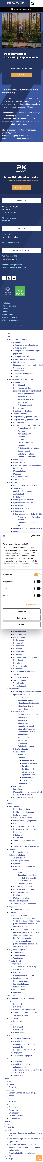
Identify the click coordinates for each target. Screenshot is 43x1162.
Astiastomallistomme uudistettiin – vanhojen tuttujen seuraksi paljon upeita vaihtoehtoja (24, 1147)
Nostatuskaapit (19, 637)
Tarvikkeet (8, 803)
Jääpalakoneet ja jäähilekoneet (25, 419)
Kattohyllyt (17, 1004)
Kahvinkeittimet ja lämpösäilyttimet (27, 425)
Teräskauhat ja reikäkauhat (24, 841)
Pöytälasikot (27, 766)
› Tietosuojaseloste (9, 317)
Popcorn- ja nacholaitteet (23, 798)
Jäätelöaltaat (18, 494)
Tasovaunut (18, 1076)
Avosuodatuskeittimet (26, 428)
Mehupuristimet (19, 471)
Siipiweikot (13, 1107)
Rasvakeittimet (19, 663)
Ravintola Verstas (16, 1116)
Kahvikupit (26, 881)
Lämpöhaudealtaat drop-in (28, 703)
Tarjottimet (13, 907)
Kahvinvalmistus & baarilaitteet (21, 379)
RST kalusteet (9, 995)
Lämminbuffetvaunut (26, 729)
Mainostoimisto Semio (21, 326)
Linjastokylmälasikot (30, 763)
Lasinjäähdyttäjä (20, 460)
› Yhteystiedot (7, 314)
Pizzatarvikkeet (15, 961)
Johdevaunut (18, 1073)
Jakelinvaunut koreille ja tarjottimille (27, 1070)
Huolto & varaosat (21, 250)
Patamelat (17, 832)
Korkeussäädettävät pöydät (24, 1050)
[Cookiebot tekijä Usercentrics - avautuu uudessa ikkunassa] (30, 536)
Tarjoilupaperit (19, 958)
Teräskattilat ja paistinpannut (24, 904)
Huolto (7, 1121)
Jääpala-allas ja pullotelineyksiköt (26, 417)
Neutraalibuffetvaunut (26, 737)
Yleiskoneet (17, 377)
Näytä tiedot (31, 604)
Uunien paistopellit (20, 852)
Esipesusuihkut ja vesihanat (24, 359)
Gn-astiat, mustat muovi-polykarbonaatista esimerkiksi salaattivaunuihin (25, 944)
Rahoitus (7, 1099)
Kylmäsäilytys (14, 483)
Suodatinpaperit (24, 451)
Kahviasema (23, 431)
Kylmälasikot (23, 758)
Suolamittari (18, 838)
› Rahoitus (6, 303)
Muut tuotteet (9, 1090)
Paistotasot (17, 649)
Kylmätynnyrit (18, 511)
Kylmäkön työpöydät (21, 508)
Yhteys (21, 228)
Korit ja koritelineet (20, 892)
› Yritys (5, 312)
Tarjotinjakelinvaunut (26, 746)
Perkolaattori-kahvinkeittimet (29, 448)
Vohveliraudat (18, 683)
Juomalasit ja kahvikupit (27, 875)
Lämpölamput (18, 786)
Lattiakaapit (18, 1027)
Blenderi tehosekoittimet (22, 411)
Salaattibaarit (23, 740)
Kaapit (11, 1024)
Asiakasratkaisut (11, 1101)
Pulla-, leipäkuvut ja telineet (24, 889)
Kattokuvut (17, 1021)
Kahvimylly (22, 437)
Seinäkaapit (18, 1030)
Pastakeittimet (19, 652)
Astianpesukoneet (20, 342)
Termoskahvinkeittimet (27, 457)
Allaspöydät (18, 1041)
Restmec (12, 1087)
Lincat (11, 1084)
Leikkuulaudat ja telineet (22, 818)
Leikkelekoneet (19, 362)
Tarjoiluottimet (19, 955)
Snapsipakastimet (20, 477)
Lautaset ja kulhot (25, 884)
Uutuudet (12, 801)
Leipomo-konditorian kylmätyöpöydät (28, 528)
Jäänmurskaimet (20, 414)
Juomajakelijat (19, 858)
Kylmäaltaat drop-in (25, 700)
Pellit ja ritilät (14, 849)
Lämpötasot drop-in (25, 706)
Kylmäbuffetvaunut (25, 717)
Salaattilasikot (28, 778)
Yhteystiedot (9, 1127)
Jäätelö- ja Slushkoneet (22, 491)
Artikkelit (7, 1130)
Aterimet (21, 872)
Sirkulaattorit (18, 669)
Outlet (6, 1078)
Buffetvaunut (18, 712)
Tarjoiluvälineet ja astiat (18, 949)
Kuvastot (7, 1156)
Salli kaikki (21, 611)
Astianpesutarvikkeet (21, 356)
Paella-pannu (18, 640)
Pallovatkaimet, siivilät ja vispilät (26, 829)
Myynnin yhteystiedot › (11, 243)
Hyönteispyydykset (20, 981)
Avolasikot (22, 755)
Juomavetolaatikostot (26, 397)
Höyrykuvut (13, 1018)
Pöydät (11, 1035)
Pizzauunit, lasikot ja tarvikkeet (25, 657)
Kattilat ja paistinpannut (18, 901)
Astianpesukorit (19, 348)
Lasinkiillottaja (19, 462)
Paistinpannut (18, 646)
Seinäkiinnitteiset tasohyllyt (24, 1010)
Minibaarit (17, 474)
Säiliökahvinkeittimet (26, 454)
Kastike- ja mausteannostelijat (25, 812)
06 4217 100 (7, 234)
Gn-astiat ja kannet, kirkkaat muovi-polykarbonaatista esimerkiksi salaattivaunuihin (27, 924)
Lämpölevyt (22, 445)
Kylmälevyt (17, 864)
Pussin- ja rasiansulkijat (22, 795)
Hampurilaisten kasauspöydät (25, 485)
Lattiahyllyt (17, 1007)
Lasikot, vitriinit (19, 752)
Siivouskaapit (18, 1033)
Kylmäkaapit (18, 505)
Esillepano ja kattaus (17, 855)
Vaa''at (15, 843)
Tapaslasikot (27, 780)
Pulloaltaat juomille (25, 405)
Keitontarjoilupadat (20, 749)
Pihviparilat (17, 654)
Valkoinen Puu (14, 1119)
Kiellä (21, 624)
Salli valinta (21, 618)
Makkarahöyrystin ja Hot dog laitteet (27, 792)
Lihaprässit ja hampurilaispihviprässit (28, 365)
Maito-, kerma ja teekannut (23, 898)
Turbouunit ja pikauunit (22, 680)
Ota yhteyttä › (21, 75)
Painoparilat (18, 643)
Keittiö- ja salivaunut (21, 861)
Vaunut (12, 1058)
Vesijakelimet (23, 709)
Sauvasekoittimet (20, 368)
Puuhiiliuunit (18, 660)
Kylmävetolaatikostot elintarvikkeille (27, 514)
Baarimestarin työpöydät (27, 394)
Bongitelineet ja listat (21, 809)
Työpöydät (17, 1053)
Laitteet (7, 336)
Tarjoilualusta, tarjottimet (23, 909)
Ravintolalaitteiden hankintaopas (22, 1153)
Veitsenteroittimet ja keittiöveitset (26, 846)
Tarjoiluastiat (18, 952)
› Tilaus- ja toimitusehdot (12, 320)
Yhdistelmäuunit (19, 686)
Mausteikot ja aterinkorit (22, 886)
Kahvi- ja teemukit (29, 878)
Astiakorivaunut (19, 1061)
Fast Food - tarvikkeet (21, 978)
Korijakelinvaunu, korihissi (28, 715)
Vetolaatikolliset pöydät (22, 1056)
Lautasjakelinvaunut (26, 726)
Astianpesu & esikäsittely (18, 339)
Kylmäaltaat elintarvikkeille (23, 503)
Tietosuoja (8, 1159)
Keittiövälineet (14, 806)
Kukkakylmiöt (18, 497)
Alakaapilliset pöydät (21, 1038)
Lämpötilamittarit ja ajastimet (25, 821)
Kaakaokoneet (19, 422)
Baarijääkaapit (19, 385)
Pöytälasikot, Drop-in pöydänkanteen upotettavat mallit (30, 772)
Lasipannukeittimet (25, 442)
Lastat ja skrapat (20, 815)
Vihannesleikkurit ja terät (23, 374)
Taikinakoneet (18, 371)
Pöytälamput (18, 895)
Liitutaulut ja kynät (20, 992)
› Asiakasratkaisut (9, 306)
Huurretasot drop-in (25, 697)
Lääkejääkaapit (19, 531)
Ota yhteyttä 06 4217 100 (21, 9)
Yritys (6, 1124)
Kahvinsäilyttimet (24, 440)
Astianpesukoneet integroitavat (25, 345)
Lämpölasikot (23, 783)
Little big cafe (14, 1113)
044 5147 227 (11, 256)
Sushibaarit (22, 743)
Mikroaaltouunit (19, 632)
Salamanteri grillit (20, 666)
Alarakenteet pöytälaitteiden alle (21, 998)
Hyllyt (11, 1001)
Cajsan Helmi (14, 1110)
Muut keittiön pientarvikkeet (24, 826)
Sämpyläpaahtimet (20, 677)
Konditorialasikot (29, 760)
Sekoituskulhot (19, 835)
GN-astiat (12, 912)
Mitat (15, 823)
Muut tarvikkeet (15, 964)
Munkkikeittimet (19, 634)
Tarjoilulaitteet (14, 689)
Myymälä (21, 201)
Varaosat (8, 1081)
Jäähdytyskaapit (19, 488)
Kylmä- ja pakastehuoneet (23, 500)
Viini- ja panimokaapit (21, 480)
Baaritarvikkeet (19, 408)
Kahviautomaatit (24, 434)
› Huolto (5, 309)
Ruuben (12, 1104)
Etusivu (7, 334)
